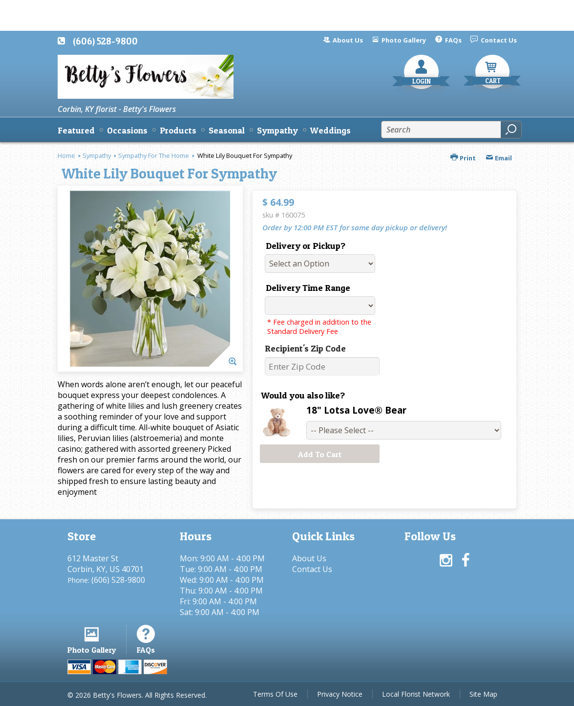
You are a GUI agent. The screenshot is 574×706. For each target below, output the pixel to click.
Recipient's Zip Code (305, 348)
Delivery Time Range (308, 288)
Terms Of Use (275, 694)
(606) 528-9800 (105, 41)
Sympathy (97, 155)
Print (463, 158)
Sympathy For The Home (153, 155)
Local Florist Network (416, 694)
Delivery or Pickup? (305, 246)
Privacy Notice (339, 694)
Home (66, 155)
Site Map (483, 694)
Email (499, 158)
